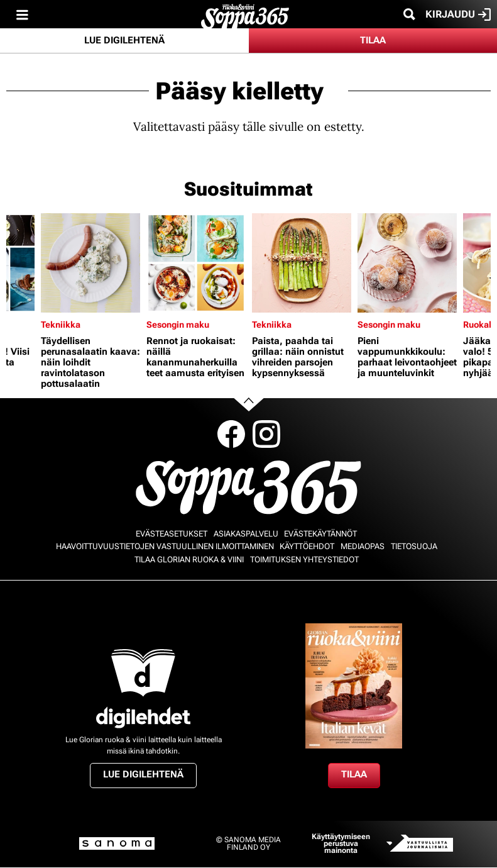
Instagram (266, 434)
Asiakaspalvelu (246, 533)
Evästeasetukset (171, 533)
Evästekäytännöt (320, 533)
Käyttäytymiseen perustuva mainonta (341, 843)
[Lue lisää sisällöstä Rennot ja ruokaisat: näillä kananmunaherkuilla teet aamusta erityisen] (196, 263)
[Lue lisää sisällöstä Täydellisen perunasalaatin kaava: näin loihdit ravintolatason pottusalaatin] (90, 263)
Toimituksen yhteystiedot (304, 559)
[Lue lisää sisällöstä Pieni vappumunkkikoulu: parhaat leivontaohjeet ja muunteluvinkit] (407, 263)
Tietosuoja (414, 546)
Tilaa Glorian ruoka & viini (189, 559)
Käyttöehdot (307, 546)
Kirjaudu (458, 14)
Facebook (231, 434)
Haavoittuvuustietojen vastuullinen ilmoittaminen (165, 546)
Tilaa (373, 40)
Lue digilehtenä (124, 40)
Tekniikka (60, 325)
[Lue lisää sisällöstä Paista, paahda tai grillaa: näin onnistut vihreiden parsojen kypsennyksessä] (301, 263)
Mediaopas (363, 546)
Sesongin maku (177, 325)
